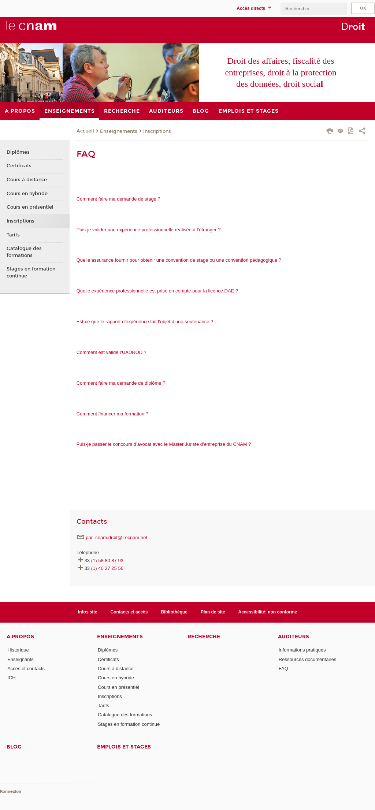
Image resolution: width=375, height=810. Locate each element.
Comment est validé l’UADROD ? (111, 352)
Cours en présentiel (30, 207)
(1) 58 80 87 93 (107, 560)
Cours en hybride (27, 194)
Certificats (19, 166)
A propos (20, 637)
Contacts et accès (129, 612)
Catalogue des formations (24, 252)
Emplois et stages (124, 747)
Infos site (87, 612)
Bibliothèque (174, 612)
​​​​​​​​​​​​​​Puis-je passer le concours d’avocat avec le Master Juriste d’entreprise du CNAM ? (164, 444)
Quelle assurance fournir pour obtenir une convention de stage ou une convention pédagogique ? (179, 260)
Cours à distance (27, 180)
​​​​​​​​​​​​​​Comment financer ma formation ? (113, 414)
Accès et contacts (26, 668)
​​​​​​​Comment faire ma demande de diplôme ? (121, 383)
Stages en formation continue (31, 272)
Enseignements (118, 131)
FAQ (283, 668)
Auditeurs (293, 637)
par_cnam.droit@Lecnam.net (116, 537)
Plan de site (213, 612)
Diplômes (18, 152)
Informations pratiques (302, 650)
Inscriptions (157, 131)
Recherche (204, 637)
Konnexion (10, 791)
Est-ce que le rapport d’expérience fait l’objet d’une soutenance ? (145, 321)
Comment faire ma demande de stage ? (118, 199)
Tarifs (13, 235)
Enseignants (20, 659)
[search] (313, 9)
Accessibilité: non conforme (267, 612)
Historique (18, 650)
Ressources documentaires (308, 659)
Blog (14, 747)
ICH (11, 677)
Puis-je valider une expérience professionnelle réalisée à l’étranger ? (149, 229)
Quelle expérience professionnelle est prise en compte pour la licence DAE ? (157, 291)
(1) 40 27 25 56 (107, 568)
